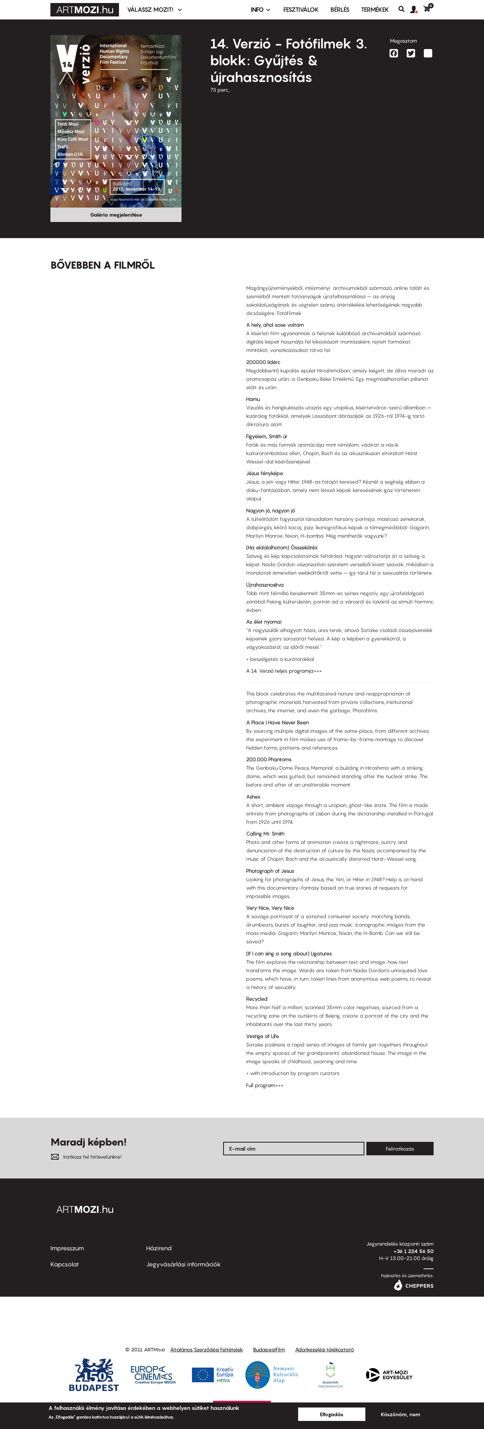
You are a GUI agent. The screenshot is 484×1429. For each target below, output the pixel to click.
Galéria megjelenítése (116, 215)
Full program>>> (264, 1085)
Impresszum (67, 1248)
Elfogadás (332, 1414)
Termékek (375, 9)
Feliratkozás (400, 1149)
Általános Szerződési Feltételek (206, 1349)
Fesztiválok (301, 9)
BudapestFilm (269, 1349)
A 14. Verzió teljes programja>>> (284, 671)
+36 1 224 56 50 (414, 1251)
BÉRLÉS (340, 9)
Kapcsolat (64, 1264)
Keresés (404, 9)
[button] (417, 9)
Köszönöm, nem (400, 1414)
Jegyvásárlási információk (183, 1264)
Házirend (159, 1248)
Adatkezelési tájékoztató (324, 1349)
